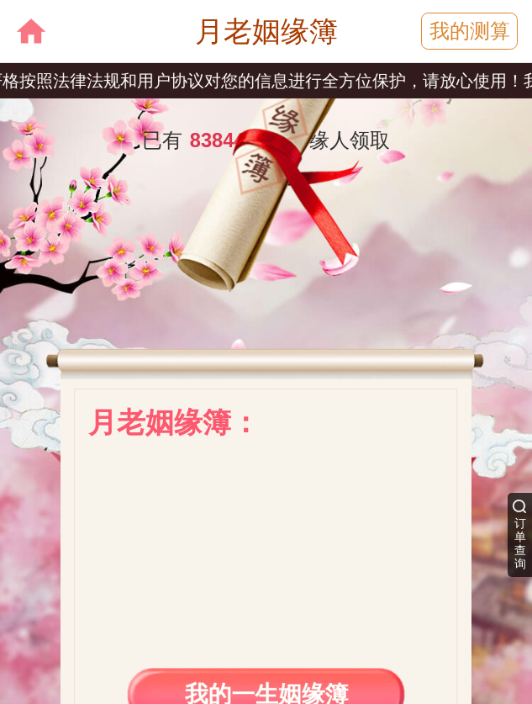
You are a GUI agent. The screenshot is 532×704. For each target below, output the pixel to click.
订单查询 (520, 543)
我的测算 (469, 31)
